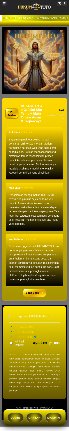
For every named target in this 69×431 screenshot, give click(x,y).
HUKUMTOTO (16, 354)
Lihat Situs (34, 292)
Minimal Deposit (37, 343)
